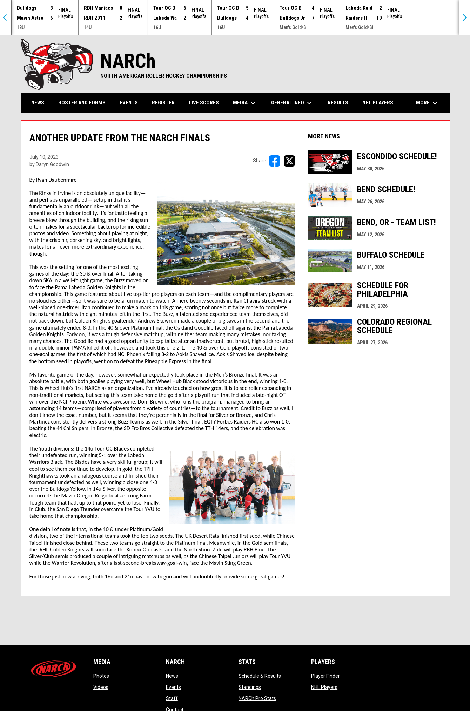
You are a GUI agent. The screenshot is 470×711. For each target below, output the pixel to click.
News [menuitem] (37, 103)
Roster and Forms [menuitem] (82, 103)
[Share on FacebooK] (274, 161)
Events (173, 687)
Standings (250, 687)
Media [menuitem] (245, 103)
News (172, 676)
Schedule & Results (260, 676)
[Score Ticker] (235, 17)
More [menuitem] (427, 103)
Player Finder (325, 676)
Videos (100, 687)
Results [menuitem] (338, 103)
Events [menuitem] (129, 103)
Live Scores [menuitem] (204, 103)
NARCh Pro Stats (257, 698)
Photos (101, 676)
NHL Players (324, 687)
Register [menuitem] (163, 103)
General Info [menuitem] (292, 103)
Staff (172, 698)
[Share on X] (289, 161)
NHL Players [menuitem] (377, 103)
